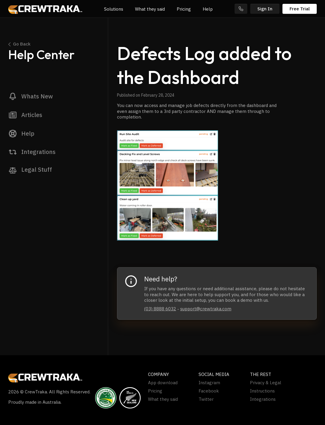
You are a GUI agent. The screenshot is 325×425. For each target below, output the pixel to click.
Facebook (209, 391)
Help (208, 9)
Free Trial (300, 9)
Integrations (263, 399)
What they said (150, 9)
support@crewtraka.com (205, 309)
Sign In (264, 9)
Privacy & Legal (265, 382)
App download (163, 382)
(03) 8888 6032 (160, 309)
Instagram (209, 382)
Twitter (206, 399)
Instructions (262, 391)
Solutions (113, 9)
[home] (45, 9)
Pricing (184, 9)
